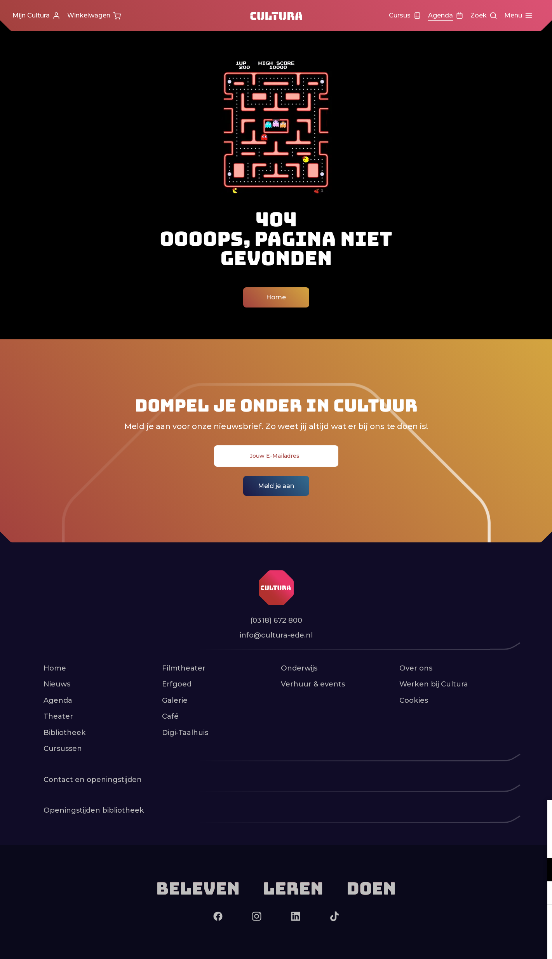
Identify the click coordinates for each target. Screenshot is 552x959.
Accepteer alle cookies (486, 922)
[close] (540, 814)
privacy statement (455, 844)
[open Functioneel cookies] (539, 870)
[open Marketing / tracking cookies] (539, 893)
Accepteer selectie (486, 944)
